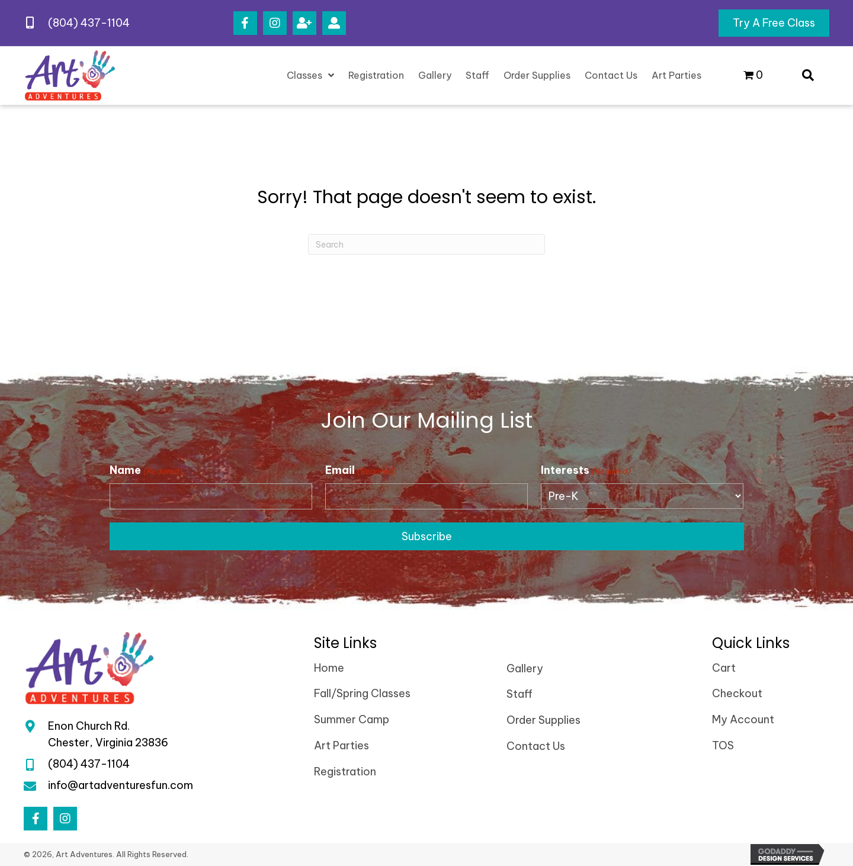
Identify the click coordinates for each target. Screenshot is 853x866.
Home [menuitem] (329, 668)
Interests (585, 470)
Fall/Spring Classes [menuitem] (362, 694)
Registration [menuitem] (345, 771)
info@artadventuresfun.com (120, 785)
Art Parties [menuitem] (341, 746)
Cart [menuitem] (724, 668)
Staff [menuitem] (519, 694)
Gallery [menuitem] (524, 668)
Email (360, 470)
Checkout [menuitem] (737, 694)
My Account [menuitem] (743, 720)
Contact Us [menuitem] (535, 746)
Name (146, 470)
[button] (245, 23)
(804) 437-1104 (89, 23)
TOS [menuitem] (723, 746)
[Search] (426, 244)
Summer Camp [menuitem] (351, 720)
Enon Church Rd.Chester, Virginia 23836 (108, 734)
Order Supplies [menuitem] (543, 720)
